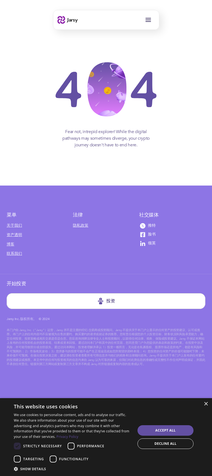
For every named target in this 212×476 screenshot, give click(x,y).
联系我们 (14, 253)
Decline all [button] (166, 443)
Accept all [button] (165, 430)
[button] (73, 469)
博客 (10, 244)
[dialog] (106, 437)
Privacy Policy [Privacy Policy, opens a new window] (67, 436)
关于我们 (14, 225)
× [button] (206, 404)
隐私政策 (80, 225)
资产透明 (14, 234)
